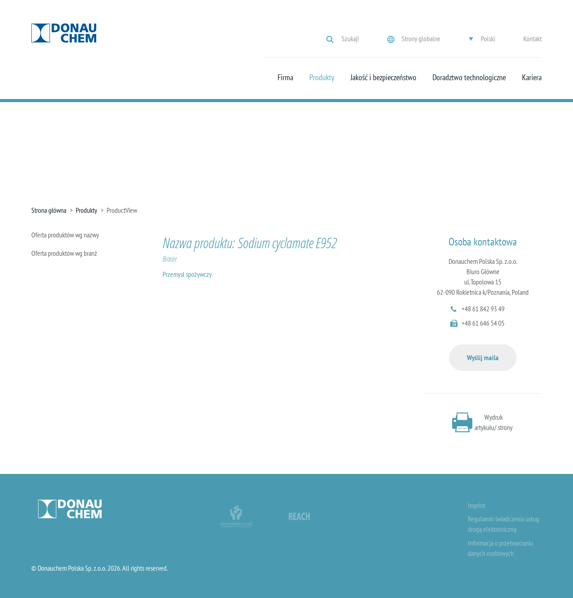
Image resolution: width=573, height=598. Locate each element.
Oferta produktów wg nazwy (65, 234)
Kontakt (532, 38)
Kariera (532, 77)
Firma (285, 77)
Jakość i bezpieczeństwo (383, 77)
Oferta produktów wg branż (64, 253)
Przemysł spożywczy (187, 274)
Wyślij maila (483, 357)
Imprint (476, 505)
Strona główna (48, 210)
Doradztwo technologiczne (469, 77)
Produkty (321, 77)
